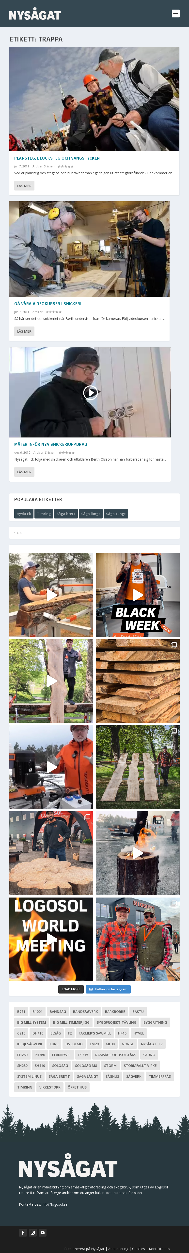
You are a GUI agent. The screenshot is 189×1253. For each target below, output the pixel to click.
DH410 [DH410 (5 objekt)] (37, 1033)
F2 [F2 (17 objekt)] (70, 1033)
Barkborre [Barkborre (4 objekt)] (115, 1011)
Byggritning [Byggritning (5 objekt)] (155, 1022)
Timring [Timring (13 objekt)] (24, 1087)
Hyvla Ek (24, 513)
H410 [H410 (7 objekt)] (122, 1033)
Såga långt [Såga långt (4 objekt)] (87, 1076)
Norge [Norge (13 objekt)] (128, 1044)
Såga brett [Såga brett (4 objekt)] (59, 1076)
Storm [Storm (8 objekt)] (110, 1065)
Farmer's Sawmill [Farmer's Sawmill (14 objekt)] (95, 1033)
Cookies (139, 1248)
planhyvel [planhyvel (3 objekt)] (61, 1054)
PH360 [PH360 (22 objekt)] (40, 1054)
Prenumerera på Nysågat (84, 1248)
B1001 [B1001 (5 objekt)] (37, 1011)
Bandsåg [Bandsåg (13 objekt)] (58, 1011)
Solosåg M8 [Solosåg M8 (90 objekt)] (86, 1065)
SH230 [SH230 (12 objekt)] (22, 1065)
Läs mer (24, 185)
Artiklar (37, 166)
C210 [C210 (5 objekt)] (21, 1033)
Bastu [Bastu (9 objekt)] (138, 1011)
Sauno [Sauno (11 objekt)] (149, 1054)
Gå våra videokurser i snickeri (47, 304)
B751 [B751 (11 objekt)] (21, 1011)
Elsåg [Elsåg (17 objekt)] (55, 1033)
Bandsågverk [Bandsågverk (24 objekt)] (85, 1011)
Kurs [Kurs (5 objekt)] (53, 1044)
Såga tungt (116, 513)
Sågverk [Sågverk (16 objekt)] (134, 1076)
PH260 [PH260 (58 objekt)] (22, 1054)
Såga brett (66, 513)
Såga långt (90, 513)
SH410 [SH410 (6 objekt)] (40, 1065)
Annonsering (118, 1248)
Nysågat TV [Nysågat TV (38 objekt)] (152, 1044)
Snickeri (49, 166)
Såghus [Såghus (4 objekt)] (112, 1076)
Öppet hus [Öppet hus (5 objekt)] (77, 1087)
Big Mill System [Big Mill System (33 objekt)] (31, 1022)
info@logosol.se (54, 1204)
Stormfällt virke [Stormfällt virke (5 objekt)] (140, 1065)
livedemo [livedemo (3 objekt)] (74, 1044)
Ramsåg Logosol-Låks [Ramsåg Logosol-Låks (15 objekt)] (115, 1054)
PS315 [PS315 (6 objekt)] (83, 1054)
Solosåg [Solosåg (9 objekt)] (60, 1065)
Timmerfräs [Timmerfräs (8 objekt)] (160, 1076)
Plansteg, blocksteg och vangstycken (57, 159)
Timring (44, 513)
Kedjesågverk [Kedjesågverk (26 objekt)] (29, 1044)
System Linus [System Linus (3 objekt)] (29, 1076)
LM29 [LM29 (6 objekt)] (94, 1044)
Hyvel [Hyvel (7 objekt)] (139, 1033)
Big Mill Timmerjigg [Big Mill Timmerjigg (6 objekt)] (71, 1022)
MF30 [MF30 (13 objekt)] (110, 1044)
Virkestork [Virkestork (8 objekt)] (50, 1087)
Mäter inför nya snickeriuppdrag (50, 445)
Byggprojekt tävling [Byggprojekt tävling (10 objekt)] (116, 1022)
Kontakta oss (159, 1248)
